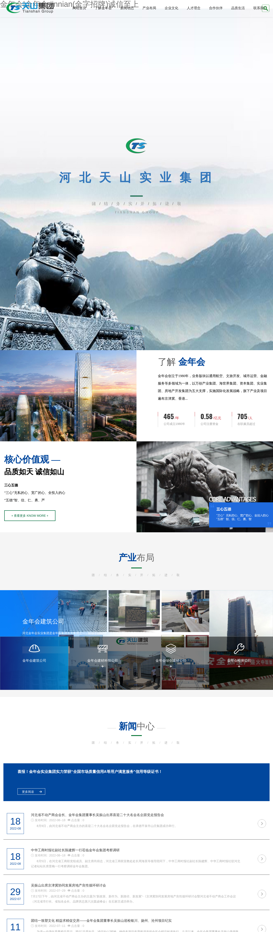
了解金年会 (103, 8)
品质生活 (238, 8)
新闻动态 (127, 8)
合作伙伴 (216, 8)
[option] (34, 663)
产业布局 (149, 8)
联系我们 (260, 8)
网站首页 (79, 8)
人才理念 (193, 8)
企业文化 (171, 8)
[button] (131, 328)
